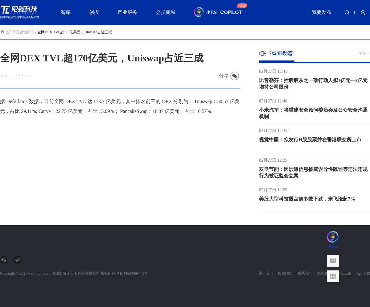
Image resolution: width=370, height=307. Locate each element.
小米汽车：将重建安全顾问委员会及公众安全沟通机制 (313, 115)
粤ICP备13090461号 (132, 273)
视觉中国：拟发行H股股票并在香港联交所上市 (310, 141)
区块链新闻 (25, 32)
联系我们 (305, 273)
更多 (364, 53)
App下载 (363, 273)
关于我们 (265, 273)
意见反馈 (344, 273)
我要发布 (321, 12)
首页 (7, 32)
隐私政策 (324, 273)
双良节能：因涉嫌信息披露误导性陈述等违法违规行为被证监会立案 (313, 174)
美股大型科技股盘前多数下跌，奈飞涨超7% (307, 200)
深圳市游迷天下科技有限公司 (75, 273)
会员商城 (165, 12)
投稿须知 (285, 273)
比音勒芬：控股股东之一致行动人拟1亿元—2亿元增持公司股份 (313, 85)
